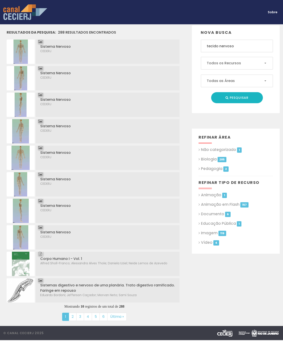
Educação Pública (221, 223)
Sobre (272, 12)
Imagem (213, 233)
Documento (215, 214)
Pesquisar (237, 97)
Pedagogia (214, 168)
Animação (214, 195)
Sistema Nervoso (55, 46)
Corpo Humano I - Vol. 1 (61, 258)
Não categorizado (221, 149)
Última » (117, 316)
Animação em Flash (224, 204)
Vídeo (210, 242)
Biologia (213, 159)
